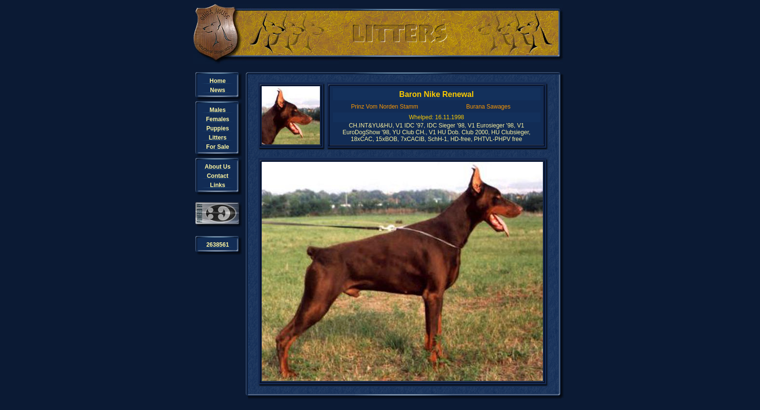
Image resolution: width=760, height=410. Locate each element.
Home (217, 81)
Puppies (217, 128)
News (217, 90)
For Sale (217, 146)
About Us (217, 166)
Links (217, 185)
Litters (218, 137)
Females (217, 119)
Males (217, 110)
